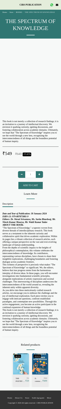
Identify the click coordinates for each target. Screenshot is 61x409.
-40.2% (17, 356)
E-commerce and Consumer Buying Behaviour (38, 380)
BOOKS (19, 12)
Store (11, 12)
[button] (3, 5)
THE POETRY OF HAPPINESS (20, 380)
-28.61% (37, 356)
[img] (21, 363)
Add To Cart (30, 185)
